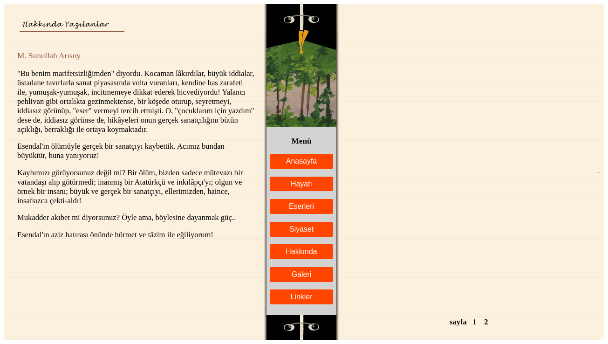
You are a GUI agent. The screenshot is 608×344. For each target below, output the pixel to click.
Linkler (302, 297)
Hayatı (301, 184)
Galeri (302, 274)
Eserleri (301, 206)
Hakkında (301, 251)
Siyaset (301, 229)
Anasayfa (301, 161)
